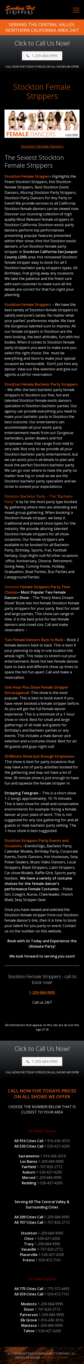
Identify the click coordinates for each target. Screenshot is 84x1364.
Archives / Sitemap (55, 1357)
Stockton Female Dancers (42, 146)
